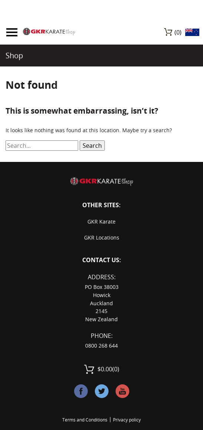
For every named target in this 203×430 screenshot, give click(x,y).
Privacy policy (127, 420)
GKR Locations (101, 237)
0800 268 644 (101, 345)
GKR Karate (101, 221)
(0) (178, 32)
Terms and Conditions (84, 420)
